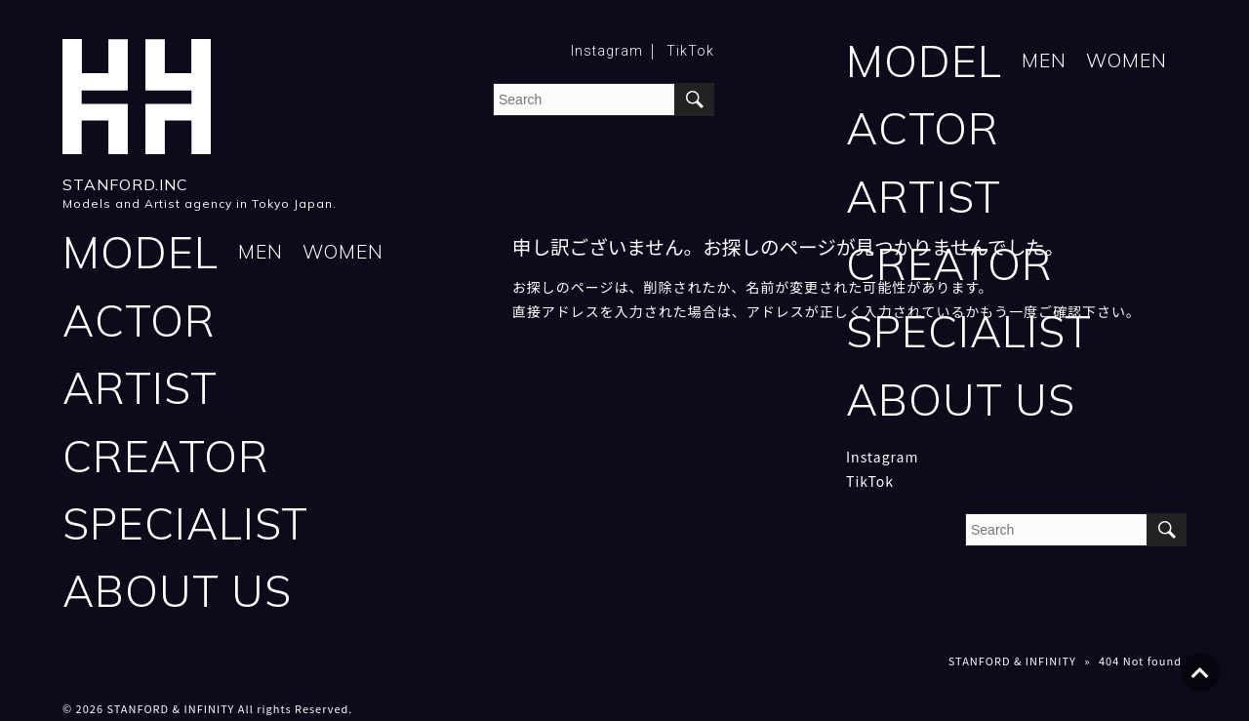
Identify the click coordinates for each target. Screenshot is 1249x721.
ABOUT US (960, 401)
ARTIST (923, 197)
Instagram (607, 51)
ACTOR (922, 128)
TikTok (690, 51)
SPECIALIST (969, 333)
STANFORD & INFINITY (1012, 663)
